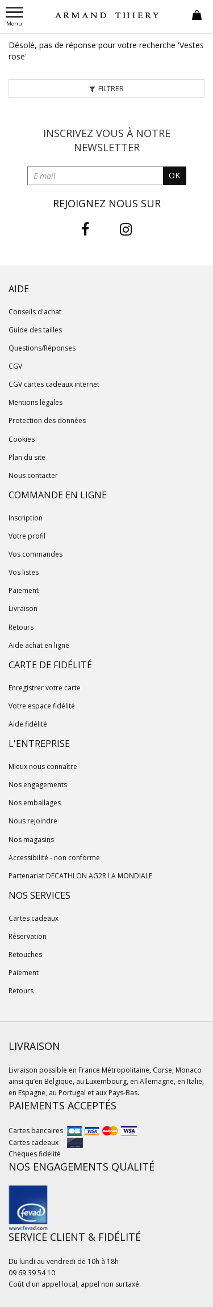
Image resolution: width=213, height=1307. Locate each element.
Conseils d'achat (35, 312)
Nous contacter (33, 475)
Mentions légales (35, 402)
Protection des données (47, 420)
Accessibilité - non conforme (54, 857)
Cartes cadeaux (34, 918)
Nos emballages (35, 803)
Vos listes (24, 572)
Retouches (25, 954)
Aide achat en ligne (39, 645)
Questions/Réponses (42, 348)
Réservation (28, 936)
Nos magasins (31, 839)
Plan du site (27, 457)
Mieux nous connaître (43, 766)
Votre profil (27, 536)
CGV (15, 366)
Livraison (23, 608)
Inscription (26, 518)
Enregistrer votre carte (45, 688)
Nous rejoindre (33, 821)
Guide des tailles (35, 330)
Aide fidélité (28, 724)
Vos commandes (35, 554)
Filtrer (106, 88)
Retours (21, 627)
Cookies (22, 439)
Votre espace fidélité (42, 706)
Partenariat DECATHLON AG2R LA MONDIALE (80, 876)
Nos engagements (38, 784)
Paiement (24, 590)
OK (174, 175)
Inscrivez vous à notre (106, 140)
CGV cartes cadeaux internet (54, 384)
